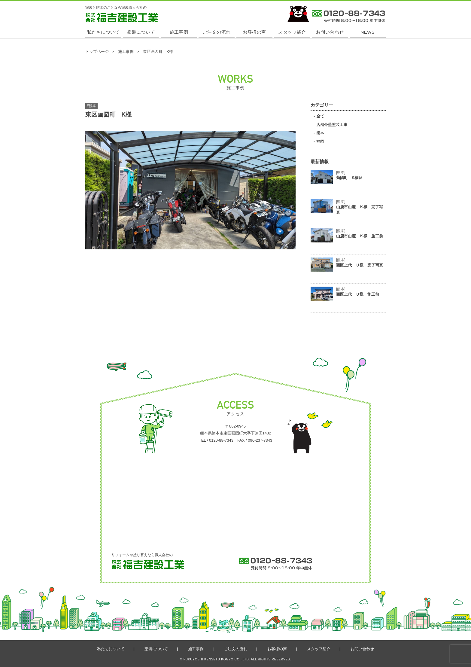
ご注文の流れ (217, 32)
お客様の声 (254, 32)
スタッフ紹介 (292, 32)
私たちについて (103, 32)
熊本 (320, 133)
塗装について (141, 32)
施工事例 (179, 32)
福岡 (320, 141)
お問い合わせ (330, 32)
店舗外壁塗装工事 (332, 124)
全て (320, 116)
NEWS (368, 32)
